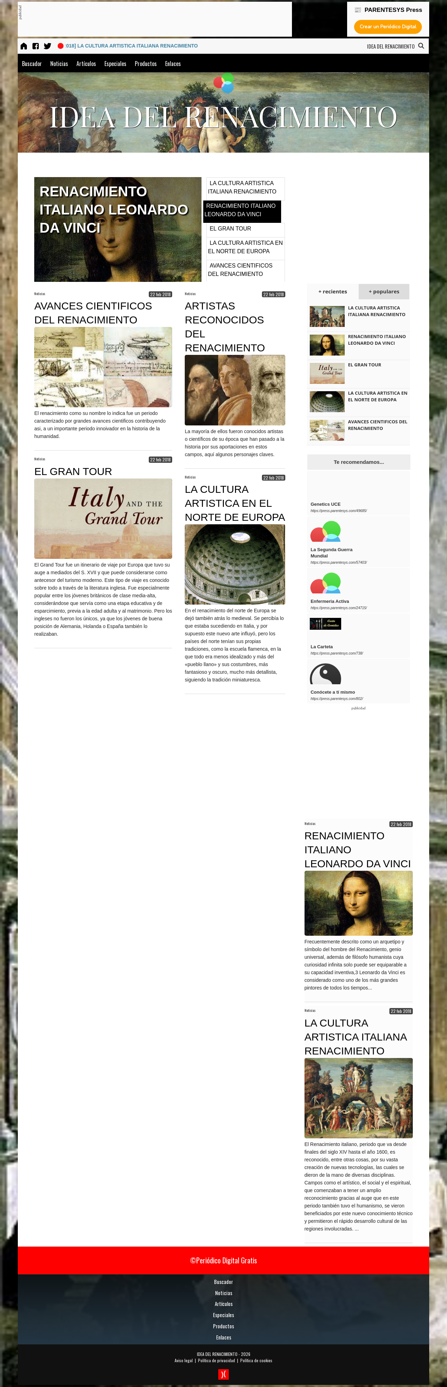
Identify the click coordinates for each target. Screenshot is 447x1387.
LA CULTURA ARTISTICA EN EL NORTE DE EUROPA (235, 503)
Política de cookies (256, 1360)
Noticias (59, 63)
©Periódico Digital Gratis (223, 1260)
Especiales (115, 63)
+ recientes (332, 291)
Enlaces (173, 63)
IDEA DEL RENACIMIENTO (217, 1354)
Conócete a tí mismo (332, 692)
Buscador (32, 63)
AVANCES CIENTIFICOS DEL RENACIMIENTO (377, 424)
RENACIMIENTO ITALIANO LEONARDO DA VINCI (377, 339)
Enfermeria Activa (329, 601)
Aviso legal (184, 1360)
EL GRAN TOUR (230, 229)
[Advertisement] (149, 19)
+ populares (384, 291)
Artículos (86, 63)
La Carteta (321, 646)
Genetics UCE (325, 504)
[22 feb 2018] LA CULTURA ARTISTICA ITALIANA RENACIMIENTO (129, 46)
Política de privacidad (216, 1360)
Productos (146, 63)
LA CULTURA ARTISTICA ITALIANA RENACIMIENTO (376, 311)
